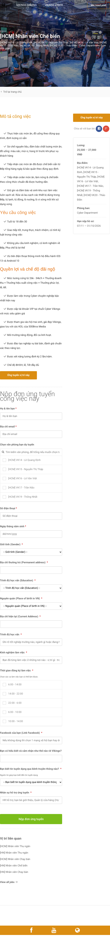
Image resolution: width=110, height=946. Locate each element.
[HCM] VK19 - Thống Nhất (34, 45)
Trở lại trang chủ (11, 91)
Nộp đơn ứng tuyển (31, 819)
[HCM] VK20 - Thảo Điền (63, 45)
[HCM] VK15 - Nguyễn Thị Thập (50, 42)
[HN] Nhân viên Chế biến (13, 865)
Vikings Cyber (54, 5)
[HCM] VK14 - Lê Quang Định (16, 42)
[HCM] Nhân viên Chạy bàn (15, 859)
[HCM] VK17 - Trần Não (90, 186)
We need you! (98, 5)
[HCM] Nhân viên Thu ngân (15, 846)
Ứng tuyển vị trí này (18, 375)
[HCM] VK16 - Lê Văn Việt (84, 42)
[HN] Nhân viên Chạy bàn (14, 872)
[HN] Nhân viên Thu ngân (14, 852)
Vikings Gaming (26, 5)
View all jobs (9, 882)
